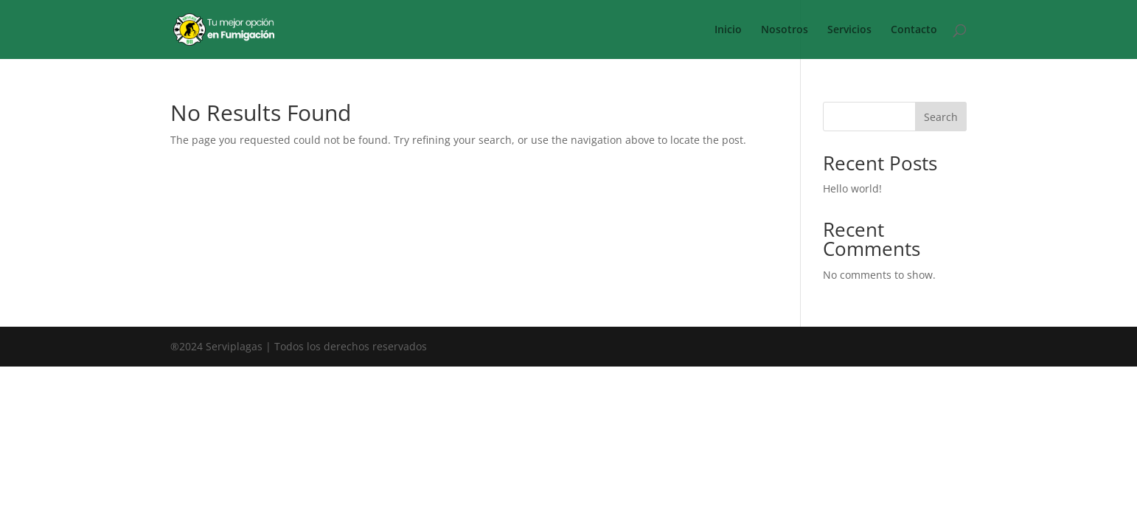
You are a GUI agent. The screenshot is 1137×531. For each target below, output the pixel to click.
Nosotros (784, 30)
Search (941, 117)
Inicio (728, 30)
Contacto (914, 30)
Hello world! (852, 188)
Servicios (849, 30)
